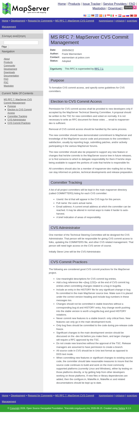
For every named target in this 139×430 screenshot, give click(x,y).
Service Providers (115, 3)
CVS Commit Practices (19, 123)
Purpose (12, 106)
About (7, 59)
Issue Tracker (92, 3)
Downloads (9, 72)
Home (62, 3)
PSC (6, 82)
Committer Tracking (17, 116)
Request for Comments (40, 20)
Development (18, 20)
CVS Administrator (17, 119)
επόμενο (120, 20)
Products (74, 3)
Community (9, 65)
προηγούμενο (106, 20)
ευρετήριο (132, 20)
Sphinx (121, 408)
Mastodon (99, 8)
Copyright (14, 408)
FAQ (132, 3)
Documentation (11, 75)
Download (115, 8)
